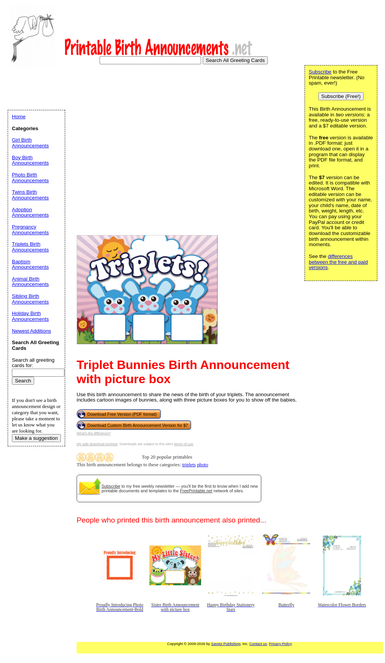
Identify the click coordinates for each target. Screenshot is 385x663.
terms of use (183, 444)
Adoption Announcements (30, 212)
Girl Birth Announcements (30, 143)
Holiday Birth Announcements (30, 316)
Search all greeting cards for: (33, 363)
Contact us (258, 644)
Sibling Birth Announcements (30, 299)
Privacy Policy (280, 644)
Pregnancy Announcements (30, 229)
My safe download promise (97, 444)
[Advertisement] (72, 144)
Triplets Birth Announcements (30, 247)
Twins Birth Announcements (30, 195)
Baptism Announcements (30, 264)
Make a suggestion (36, 438)
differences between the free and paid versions (338, 261)
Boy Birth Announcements (30, 160)
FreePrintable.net (196, 490)
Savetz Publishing (225, 644)
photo (202, 464)
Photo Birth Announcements (30, 177)
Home (19, 116)
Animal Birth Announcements (30, 281)
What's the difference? (94, 433)
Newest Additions (31, 331)
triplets (189, 464)
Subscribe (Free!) (341, 96)
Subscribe (111, 486)
